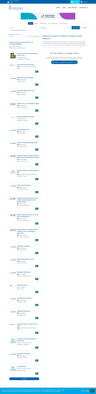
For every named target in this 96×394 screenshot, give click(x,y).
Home (58, 7)
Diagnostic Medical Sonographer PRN (27, 142)
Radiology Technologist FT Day (25, 90)
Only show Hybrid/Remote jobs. (18, 30)
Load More (24, 379)
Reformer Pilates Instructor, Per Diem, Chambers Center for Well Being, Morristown (27, 231)
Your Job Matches (52, 23)
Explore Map (43, 23)
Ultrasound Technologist (24, 185)
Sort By (11, 36)
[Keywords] (24, 27)
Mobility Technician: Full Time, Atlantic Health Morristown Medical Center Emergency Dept (27, 199)
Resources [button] (83, 7)
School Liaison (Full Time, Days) (25, 64)
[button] (83, 27)
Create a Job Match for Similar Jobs (64, 62)
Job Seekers (75, 2)
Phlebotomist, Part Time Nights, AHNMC (28, 103)
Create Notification (34, 36)
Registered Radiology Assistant (25, 259)
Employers (84, 2)
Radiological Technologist (24, 298)
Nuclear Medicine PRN (23, 129)
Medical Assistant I (22, 285)
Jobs (64, 7)
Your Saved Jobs (63, 23)
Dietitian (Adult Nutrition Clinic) (25, 116)
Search (30, 23)
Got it (92, 390)
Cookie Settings (85, 390)
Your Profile (72, 7)
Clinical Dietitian (21, 366)
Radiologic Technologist (24, 272)
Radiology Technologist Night (25, 77)
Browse (36, 23)
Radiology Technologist (23, 246)
